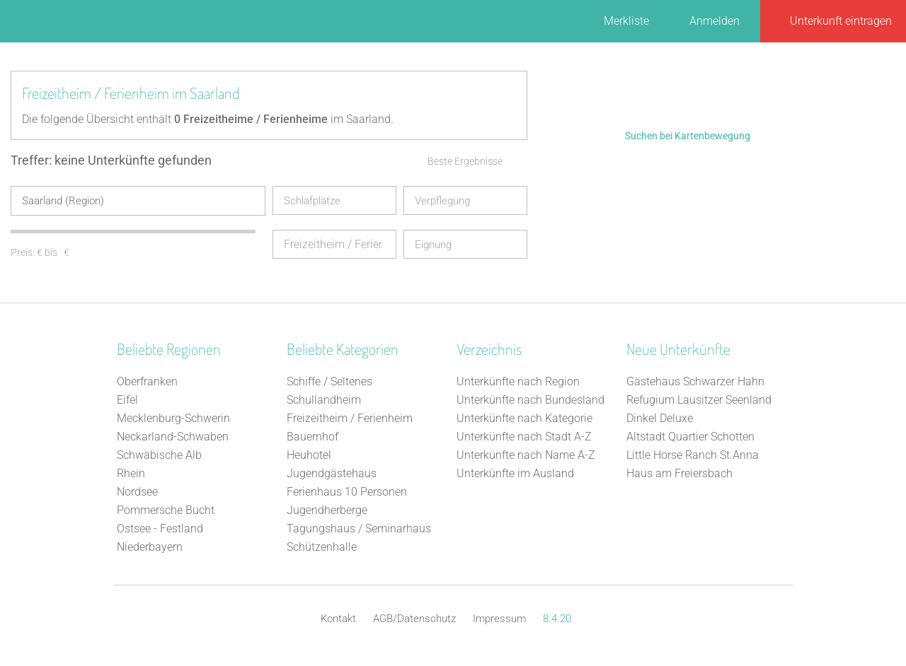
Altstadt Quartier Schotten (690, 436)
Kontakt (338, 618)
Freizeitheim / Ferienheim (350, 417)
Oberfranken (147, 380)
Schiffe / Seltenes (329, 380)
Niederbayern (150, 546)
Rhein (131, 472)
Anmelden (714, 21)
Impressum (499, 618)
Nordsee (137, 491)
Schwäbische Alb (159, 454)
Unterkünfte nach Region (518, 380)
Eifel (127, 399)
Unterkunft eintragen (841, 21)
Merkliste (626, 21)
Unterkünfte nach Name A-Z (526, 454)
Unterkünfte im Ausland (515, 472)
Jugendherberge (327, 509)
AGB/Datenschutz (414, 618)
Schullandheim (324, 399)
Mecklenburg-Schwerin (173, 417)
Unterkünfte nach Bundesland (530, 399)
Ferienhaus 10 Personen (347, 491)
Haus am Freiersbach (679, 472)
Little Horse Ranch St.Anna (692, 454)
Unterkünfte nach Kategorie (524, 417)
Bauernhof (312, 436)
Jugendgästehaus (332, 472)
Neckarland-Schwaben (173, 436)
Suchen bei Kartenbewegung (687, 135)
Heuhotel (309, 454)
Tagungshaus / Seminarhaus (359, 527)
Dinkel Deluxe (659, 417)
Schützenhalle (322, 546)
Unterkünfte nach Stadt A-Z (524, 436)
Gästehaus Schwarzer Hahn (695, 380)
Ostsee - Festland (160, 527)
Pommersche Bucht (165, 509)
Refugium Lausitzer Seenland (699, 399)
